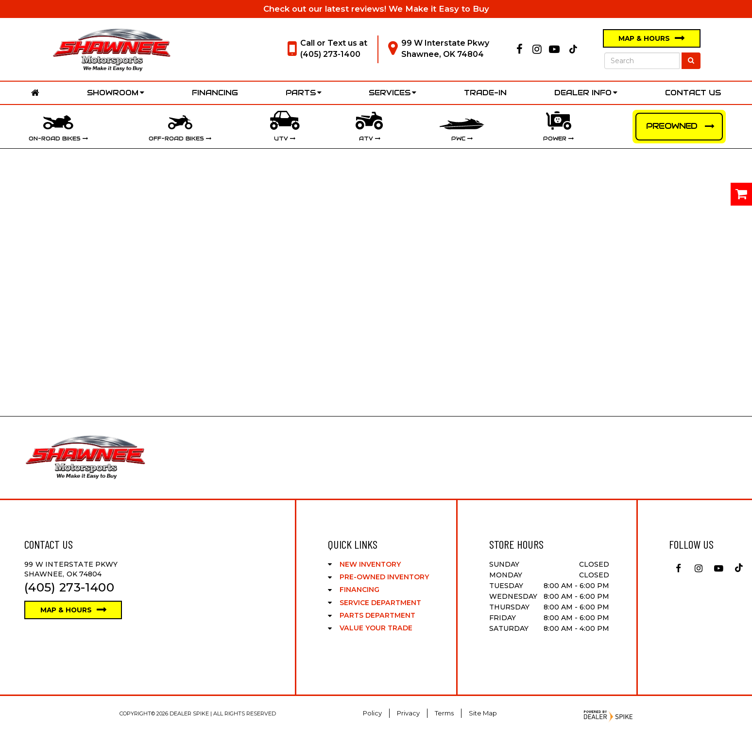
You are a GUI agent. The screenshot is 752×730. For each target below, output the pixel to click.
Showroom (115, 92)
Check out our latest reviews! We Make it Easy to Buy (376, 9)
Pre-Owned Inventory (384, 577)
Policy (372, 713)
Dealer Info (585, 92)
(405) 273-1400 (330, 54)
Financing (215, 92)
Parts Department (377, 615)
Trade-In (485, 92)
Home (35, 93)
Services (392, 92)
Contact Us (693, 92)
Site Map (483, 713)
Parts (304, 92)
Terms (444, 713)
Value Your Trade (376, 628)
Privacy (408, 713)
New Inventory (370, 564)
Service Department (380, 602)
